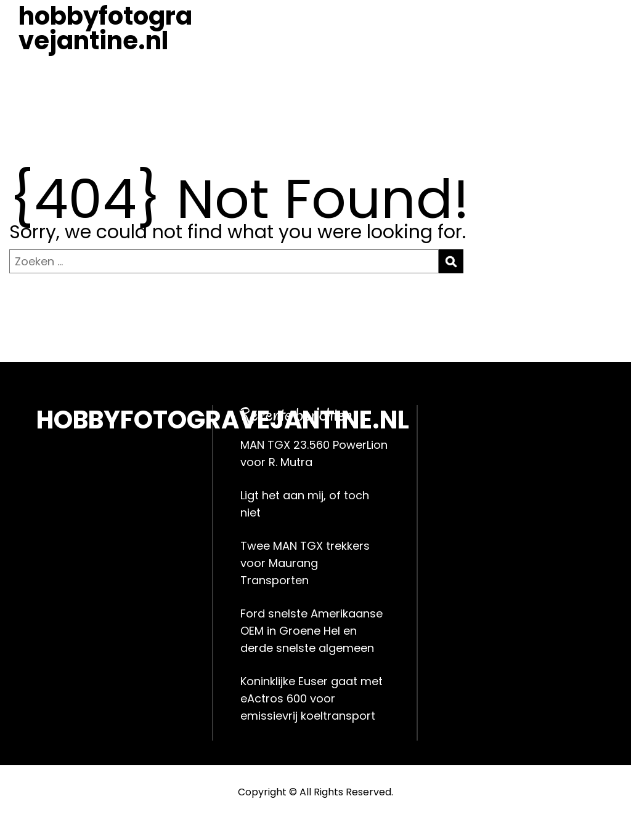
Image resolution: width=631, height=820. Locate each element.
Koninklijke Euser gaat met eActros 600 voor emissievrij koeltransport (311, 698)
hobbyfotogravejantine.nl (105, 28)
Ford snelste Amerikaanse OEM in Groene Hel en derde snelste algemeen (311, 631)
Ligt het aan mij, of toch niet (304, 504)
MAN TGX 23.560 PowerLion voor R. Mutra (314, 453)
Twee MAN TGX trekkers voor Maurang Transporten (305, 563)
